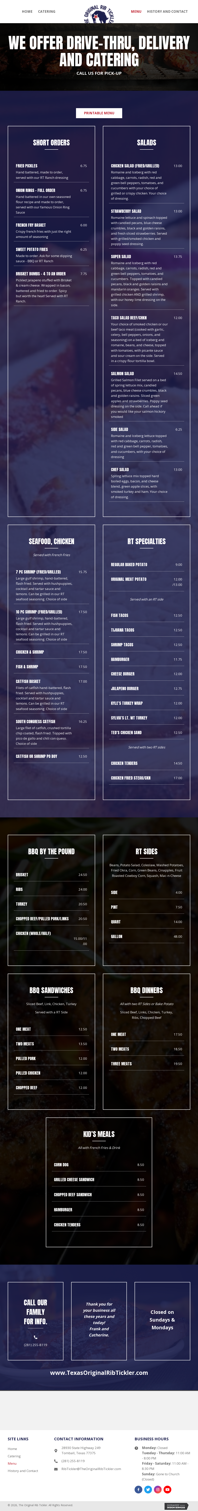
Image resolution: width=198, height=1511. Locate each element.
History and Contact (23, 1471)
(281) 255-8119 (35, 1345)
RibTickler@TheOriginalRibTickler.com (91, 1469)
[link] (27, 11)
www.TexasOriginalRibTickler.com (99, 1373)
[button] (99, 113)
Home (12, 1449)
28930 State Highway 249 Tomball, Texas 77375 (81, 1450)
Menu (12, 1463)
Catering (14, 1456)
